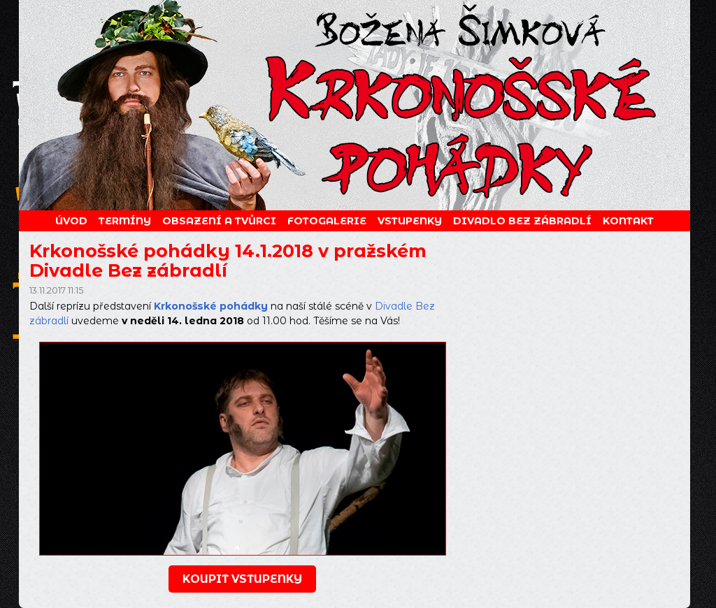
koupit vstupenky (242, 579)
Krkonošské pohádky (211, 306)
